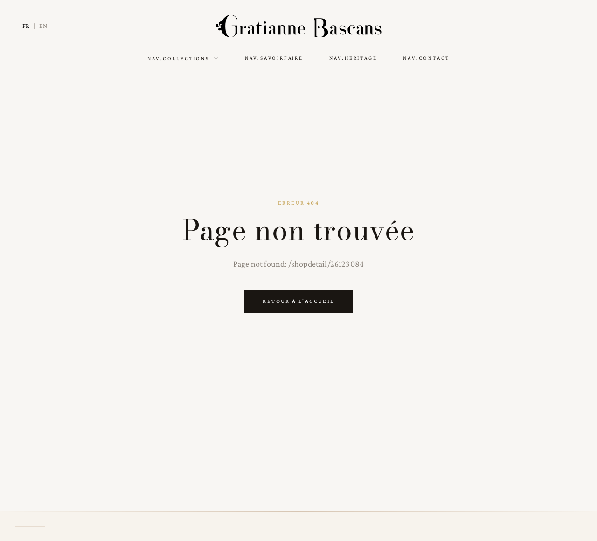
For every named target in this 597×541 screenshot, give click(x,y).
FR (26, 25)
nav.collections (183, 58)
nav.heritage (353, 58)
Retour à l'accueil (298, 301)
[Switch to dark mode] (568, 26)
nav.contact (426, 58)
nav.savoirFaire (274, 58)
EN (43, 25)
